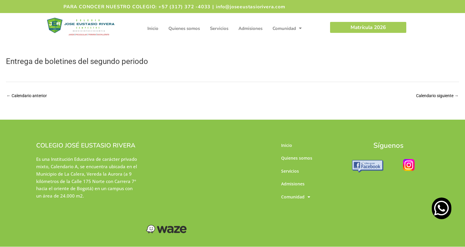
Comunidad (287, 28)
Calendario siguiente (435, 96)
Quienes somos (184, 28)
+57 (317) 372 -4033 (184, 7)
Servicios (219, 28)
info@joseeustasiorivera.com (250, 7)
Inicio (152, 28)
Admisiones (250, 28)
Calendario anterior (28, 96)
